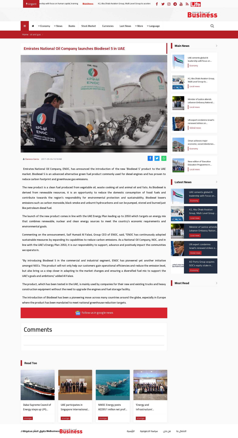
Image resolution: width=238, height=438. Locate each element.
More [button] (140, 26)
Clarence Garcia (32, 159)
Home (25, 34)
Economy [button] (45, 26)
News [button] (59, 26)
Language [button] (154, 26)
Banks (72, 26)
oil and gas (35, 34)
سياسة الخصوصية (149, 431)
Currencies (108, 26)
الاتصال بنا (181, 431)
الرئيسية (131, 431)
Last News (125, 26)
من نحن (167, 431)
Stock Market (88, 26)
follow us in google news (94, 313)
